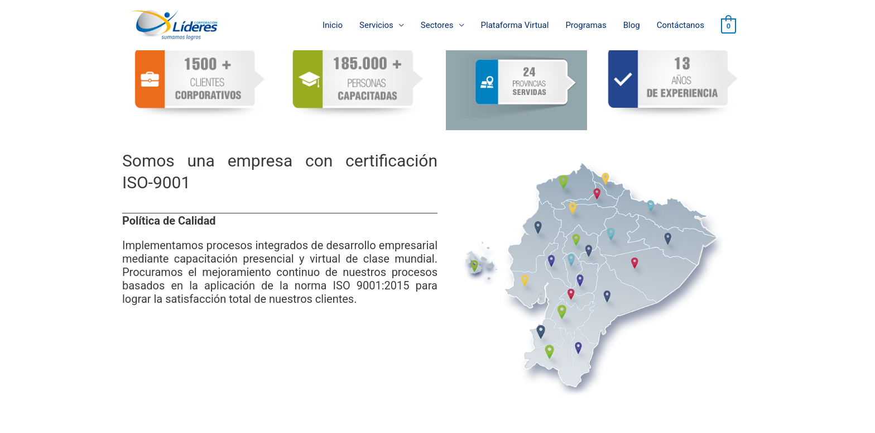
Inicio (333, 25)
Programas (585, 25)
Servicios (376, 25)
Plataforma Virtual (515, 25)
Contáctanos (680, 25)
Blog (631, 25)
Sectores (437, 25)
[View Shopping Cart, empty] (728, 26)
